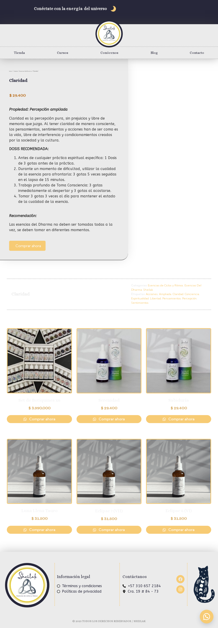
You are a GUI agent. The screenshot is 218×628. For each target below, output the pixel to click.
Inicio (10, 71)
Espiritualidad (140, 298)
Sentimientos (140, 302)
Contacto (197, 53)
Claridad (178, 294)
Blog (154, 53)
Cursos (62, 53)
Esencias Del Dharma (25, 71)
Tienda (19, 53)
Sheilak (15, 71)
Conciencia (192, 294)
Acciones (152, 294)
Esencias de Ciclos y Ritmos (165, 285)
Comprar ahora (28, 245)
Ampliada (165, 294)
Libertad (155, 298)
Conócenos (109, 53)
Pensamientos (171, 298)
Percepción (189, 298)
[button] (206, 616)
